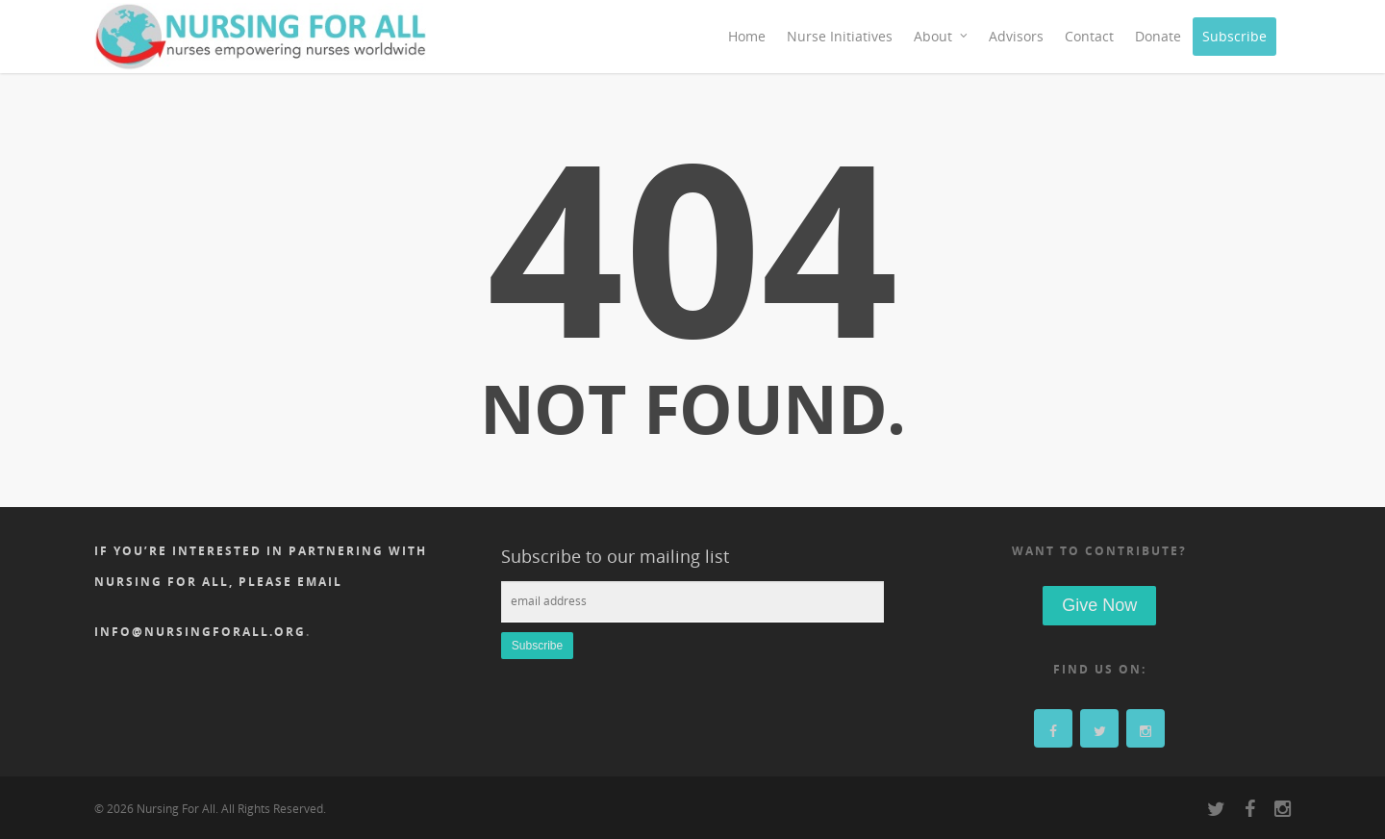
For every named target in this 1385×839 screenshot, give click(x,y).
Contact (1089, 36)
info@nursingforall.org (200, 631)
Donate (1158, 36)
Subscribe (1234, 36)
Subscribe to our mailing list (615, 557)
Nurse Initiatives (840, 36)
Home (747, 36)
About (942, 36)
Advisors (1016, 36)
